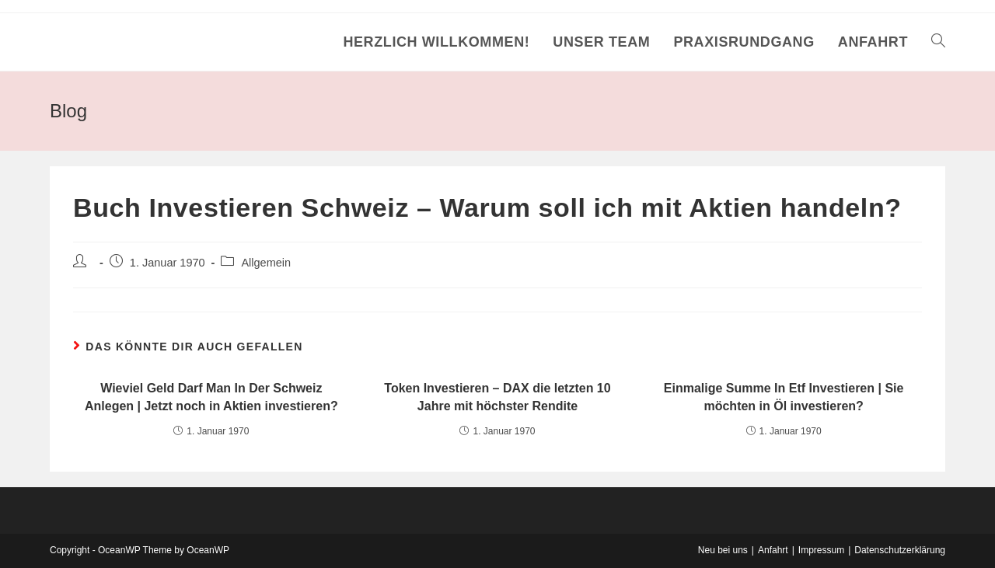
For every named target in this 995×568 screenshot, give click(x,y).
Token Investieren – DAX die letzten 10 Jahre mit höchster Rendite (497, 397)
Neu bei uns (723, 550)
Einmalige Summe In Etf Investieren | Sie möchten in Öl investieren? (784, 397)
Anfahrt (773, 550)
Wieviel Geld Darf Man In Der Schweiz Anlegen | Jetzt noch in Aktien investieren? (211, 397)
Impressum (821, 550)
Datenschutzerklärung (899, 550)
